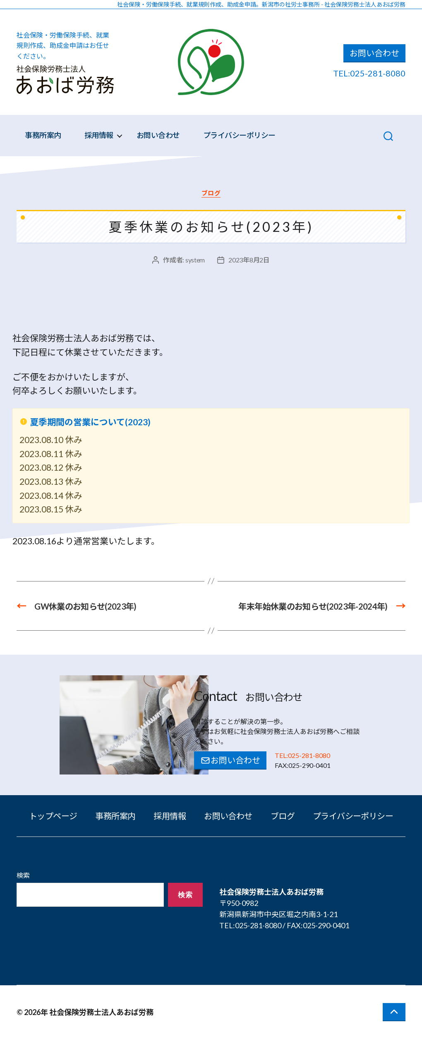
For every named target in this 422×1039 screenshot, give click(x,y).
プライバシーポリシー (239, 135)
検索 (23, 875)
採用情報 (98, 135)
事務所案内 (43, 135)
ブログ (211, 193)
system (195, 260)
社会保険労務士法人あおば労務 (101, 1012)
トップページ (53, 816)
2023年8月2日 (249, 260)
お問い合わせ (374, 53)
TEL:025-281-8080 (369, 73)
